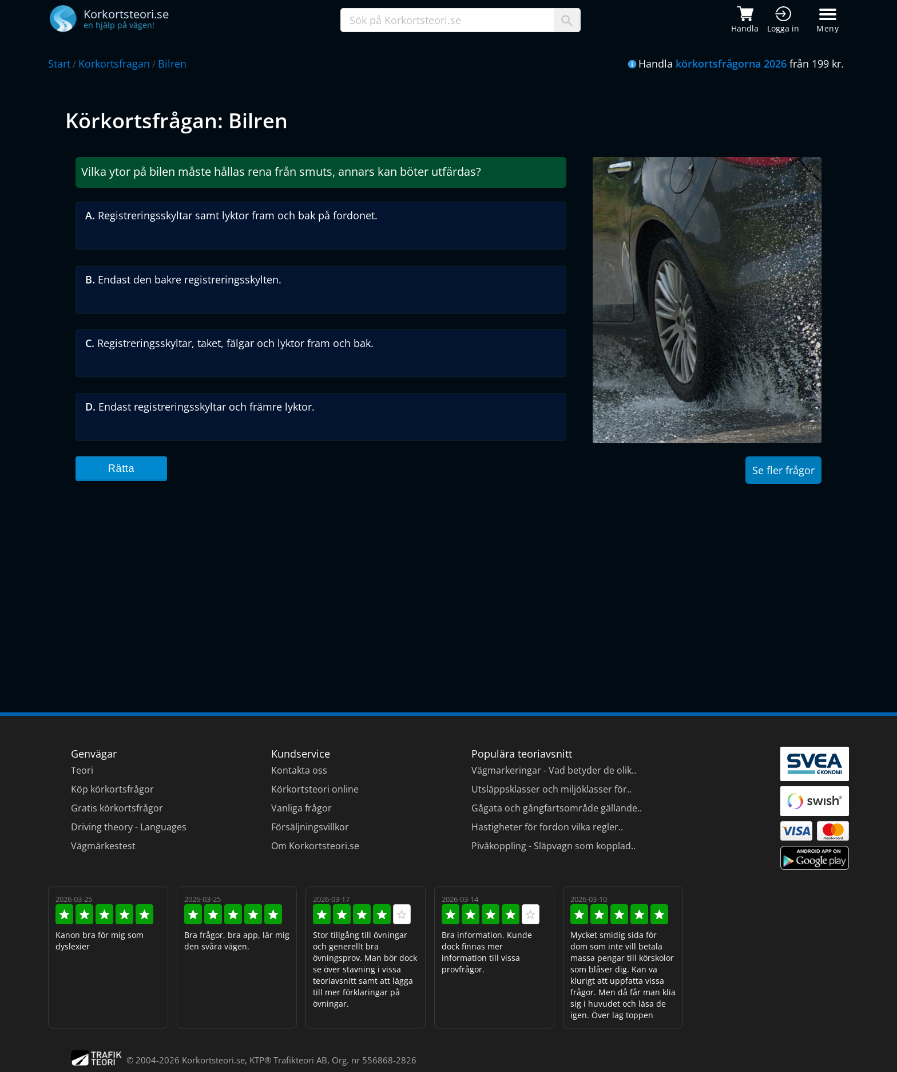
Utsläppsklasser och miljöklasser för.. (551, 789)
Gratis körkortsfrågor (117, 808)
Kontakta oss (299, 770)
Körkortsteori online (315, 789)
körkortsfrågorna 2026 (731, 63)
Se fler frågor (783, 470)
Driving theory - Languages (128, 827)
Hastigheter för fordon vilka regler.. (547, 827)
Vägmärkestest (103, 846)
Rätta (121, 468)
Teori (82, 770)
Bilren (172, 63)
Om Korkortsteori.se (315, 846)
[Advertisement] (408, 586)
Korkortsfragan (114, 63)
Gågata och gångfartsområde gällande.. (556, 808)
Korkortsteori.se (213, 1060)
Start (59, 63)
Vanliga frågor (301, 808)
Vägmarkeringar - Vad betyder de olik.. (553, 770)
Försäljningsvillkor (310, 827)
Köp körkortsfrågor (112, 789)
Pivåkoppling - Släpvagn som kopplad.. (553, 846)
